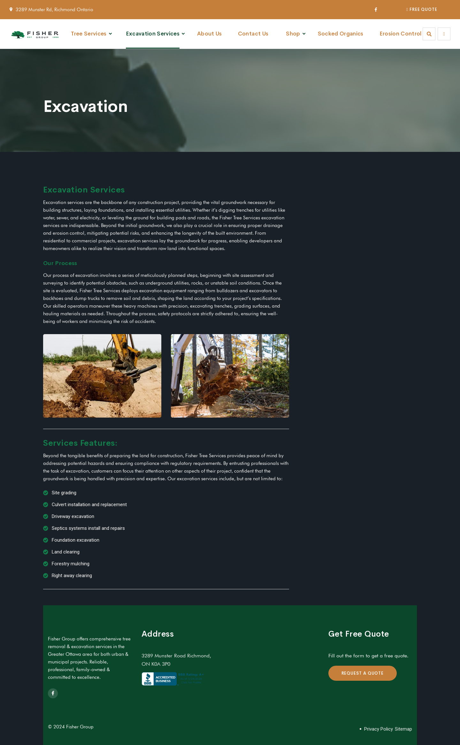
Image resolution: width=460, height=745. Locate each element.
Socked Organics (341, 33)
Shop (293, 33)
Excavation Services (153, 33)
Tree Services (88, 33)
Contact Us (253, 33)
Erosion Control (400, 33)
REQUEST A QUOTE (362, 673)
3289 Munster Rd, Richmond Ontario (54, 9)
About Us (209, 33)
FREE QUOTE (421, 9)
